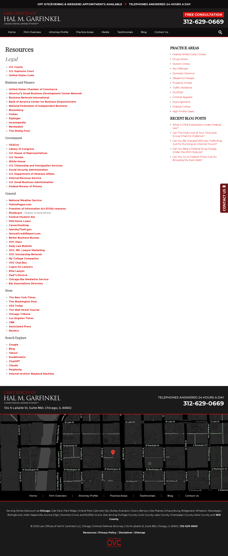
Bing (12, 348)
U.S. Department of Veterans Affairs (32, 174)
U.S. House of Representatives (28, 153)
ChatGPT (14, 361)
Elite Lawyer (17, 271)
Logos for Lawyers (21, 266)
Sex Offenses (180, 68)
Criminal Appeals (182, 97)
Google (13, 344)
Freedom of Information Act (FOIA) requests (37, 208)
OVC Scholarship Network (25, 254)
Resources (89, 532)
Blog (144, 32)
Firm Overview (32, 32)
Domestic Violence (184, 73)
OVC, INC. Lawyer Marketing (27, 250)
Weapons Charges (183, 78)
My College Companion (24, 258)
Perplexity (15, 369)
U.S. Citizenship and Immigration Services (36, 165)
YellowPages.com (20, 204)
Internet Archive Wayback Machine (31, 373)
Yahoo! (13, 353)
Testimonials (125, 32)
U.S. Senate (16, 157)
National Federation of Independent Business (38, 106)
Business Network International (29, 97)
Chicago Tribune (19, 314)
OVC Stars (15, 242)
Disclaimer (125, 532)
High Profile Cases (183, 111)
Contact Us (161, 32)
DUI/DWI (178, 92)
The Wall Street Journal (24, 310)
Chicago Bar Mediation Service (29, 279)
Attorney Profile (58, 32)
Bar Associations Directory (26, 283)
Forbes (13, 114)
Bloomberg (16, 110)
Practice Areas (85, 32)
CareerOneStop (19, 225)
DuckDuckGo (17, 357)
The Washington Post (23, 301)
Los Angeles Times (21, 318)
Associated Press (20, 326)
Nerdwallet (16, 126)
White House (17, 161)
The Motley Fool (19, 130)
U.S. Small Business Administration (31, 182)
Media (105, 32)
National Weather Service (25, 200)
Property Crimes (182, 83)
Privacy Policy (107, 532)
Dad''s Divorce (18, 275)
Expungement (181, 102)
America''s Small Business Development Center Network (45, 93)
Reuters (14, 330)
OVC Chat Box (18, 262)
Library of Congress (21, 149)
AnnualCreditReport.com (25, 233)
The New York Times (22, 297)
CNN (11, 322)
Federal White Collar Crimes (189, 54)
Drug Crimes (180, 59)
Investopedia (17, 122)
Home (12, 32)
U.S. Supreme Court (21, 71)
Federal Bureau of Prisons (25, 186)
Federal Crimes (181, 106)
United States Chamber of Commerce (33, 89)
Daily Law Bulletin (20, 246)
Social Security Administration (28, 169)
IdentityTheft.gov (20, 229)
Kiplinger (15, 118)
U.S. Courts (16, 67)
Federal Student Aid (22, 217)
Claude (13, 365)
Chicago (45, 510)
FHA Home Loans (20, 221)
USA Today (16, 305)
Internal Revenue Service (25, 178)
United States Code (21, 75)
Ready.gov (15, 212)
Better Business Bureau (24, 237)
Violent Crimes (181, 64)
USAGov (14, 144)
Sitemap (139, 532)
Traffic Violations (182, 87)
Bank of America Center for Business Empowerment (42, 101)
